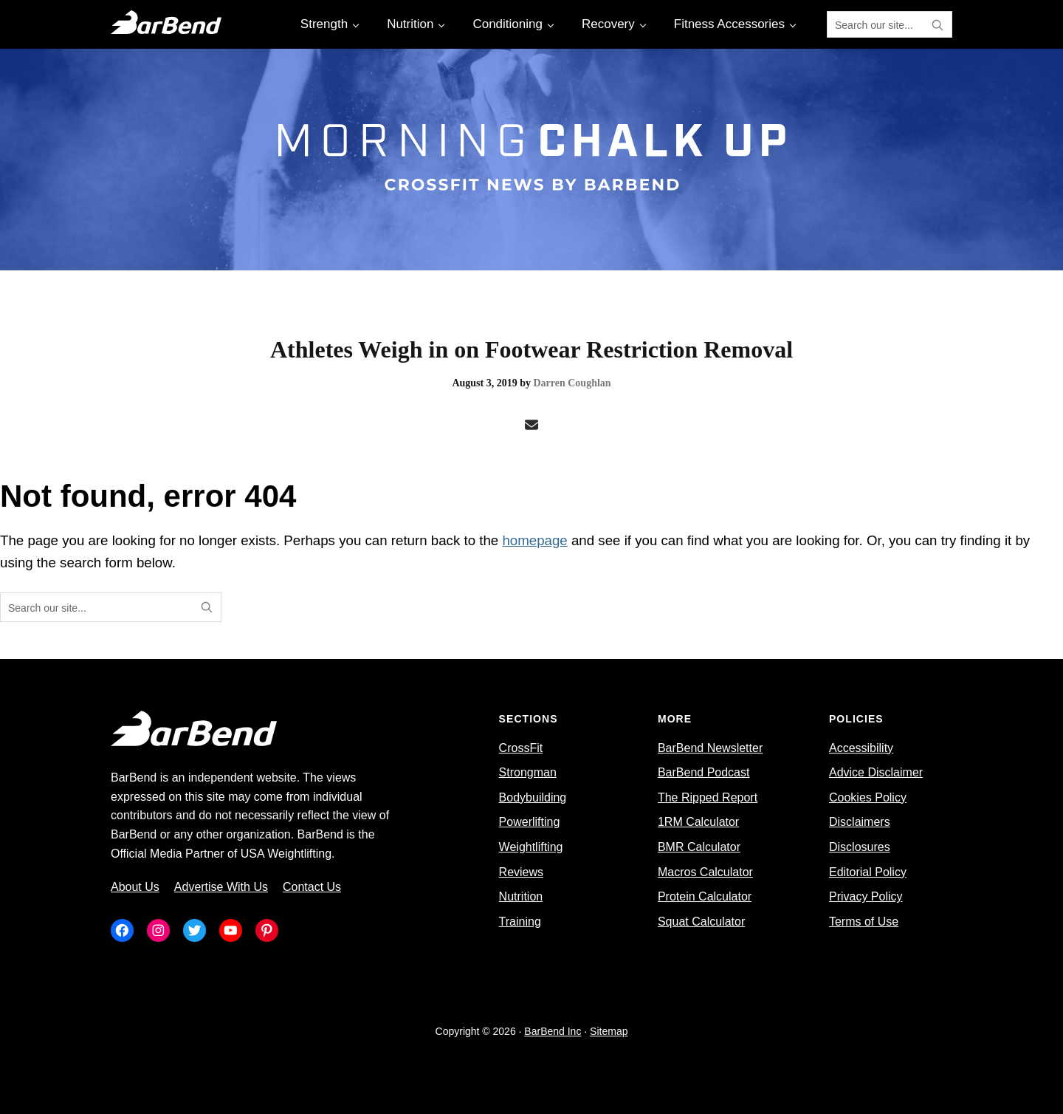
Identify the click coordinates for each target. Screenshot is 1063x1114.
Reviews (521, 872)
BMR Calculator (699, 847)
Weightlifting (531, 847)
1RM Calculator (698, 822)
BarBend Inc (552, 1031)
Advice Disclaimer (876, 772)
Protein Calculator (704, 896)
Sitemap (608, 1031)
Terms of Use (863, 921)
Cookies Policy (868, 797)
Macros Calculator (705, 872)
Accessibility (861, 748)
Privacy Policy (866, 896)
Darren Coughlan (571, 383)
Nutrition (521, 896)
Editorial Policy (868, 872)
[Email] (532, 425)
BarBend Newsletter (710, 748)
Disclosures (859, 847)
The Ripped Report (707, 797)
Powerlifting (529, 822)
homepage (534, 540)
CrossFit (521, 748)
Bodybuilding (533, 797)
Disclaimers (859, 822)
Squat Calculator (701, 921)
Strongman (528, 772)
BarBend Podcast (704, 772)
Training (520, 921)
